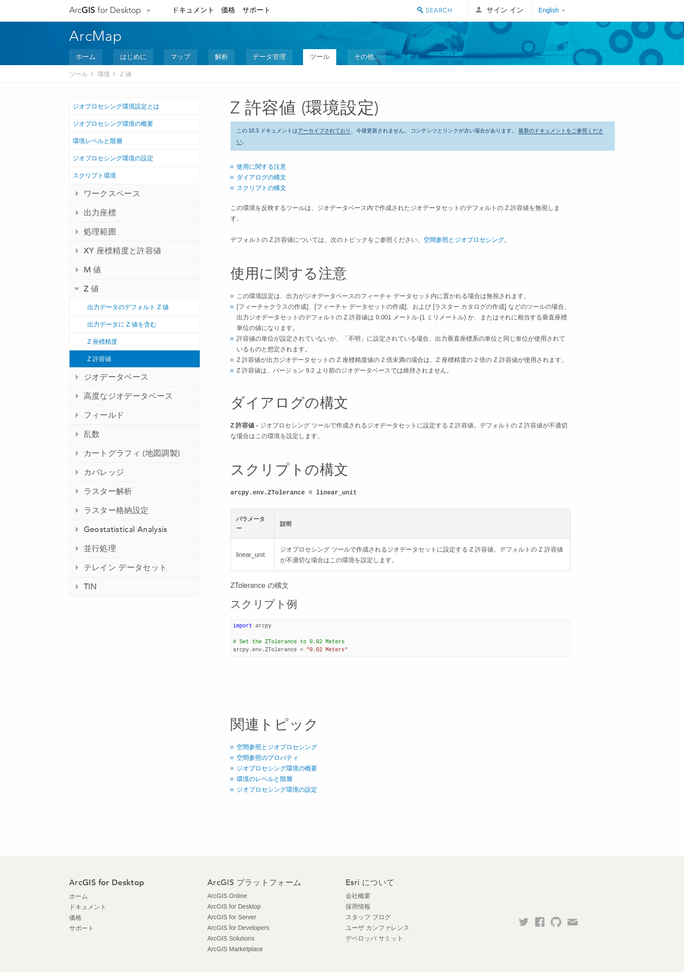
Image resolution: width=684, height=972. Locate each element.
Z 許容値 (99, 358)
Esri (596, 10)
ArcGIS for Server (231, 917)
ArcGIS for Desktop (234, 906)
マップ (180, 56)
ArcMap (96, 35)
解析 (221, 56)
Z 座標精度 (102, 341)
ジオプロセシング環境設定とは (116, 106)
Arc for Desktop (105, 10)
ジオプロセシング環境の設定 (113, 158)
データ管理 (269, 56)
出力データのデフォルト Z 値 (128, 307)
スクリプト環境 (94, 175)
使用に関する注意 (261, 166)
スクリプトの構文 (261, 187)
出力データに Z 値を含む (121, 324)
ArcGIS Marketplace (235, 949)
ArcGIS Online (227, 895)
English (549, 10)
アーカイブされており (324, 131)
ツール (320, 56)
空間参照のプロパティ (268, 757)
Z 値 (126, 74)
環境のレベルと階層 (264, 778)
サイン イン (505, 10)
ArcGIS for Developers (238, 927)
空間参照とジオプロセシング (464, 239)
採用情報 (358, 906)
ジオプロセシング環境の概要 (113, 123)
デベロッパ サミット (374, 938)
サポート (256, 10)
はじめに (133, 56)
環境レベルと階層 (97, 140)
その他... (367, 56)
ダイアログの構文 (261, 177)
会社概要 (358, 895)
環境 (103, 74)
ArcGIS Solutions (231, 938)
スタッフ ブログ (368, 917)
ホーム (86, 56)
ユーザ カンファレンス (377, 927)
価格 (228, 10)
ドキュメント (193, 10)
